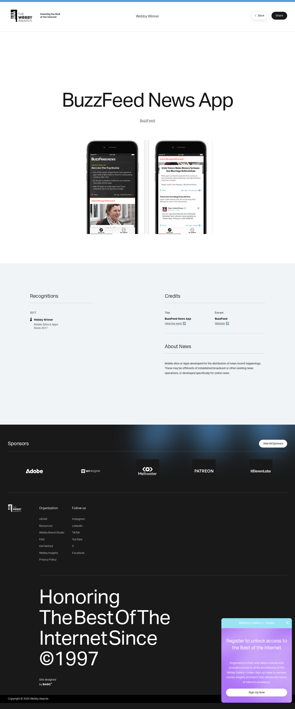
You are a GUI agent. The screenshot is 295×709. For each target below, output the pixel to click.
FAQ (41, 539)
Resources (45, 526)
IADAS (43, 519)
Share (279, 15)
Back (259, 15)
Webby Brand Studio (51, 532)
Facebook (78, 553)
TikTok (76, 532)
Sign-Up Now (257, 692)
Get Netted (46, 546)
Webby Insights (48, 553)
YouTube (77, 539)
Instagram (78, 519)
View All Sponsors (273, 443)
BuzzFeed (147, 121)
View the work (173, 323)
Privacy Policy (47, 559)
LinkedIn (77, 526)
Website (220, 323)
